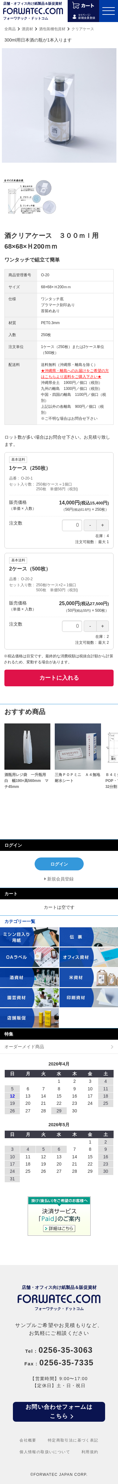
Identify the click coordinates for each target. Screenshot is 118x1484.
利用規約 (89, 1452)
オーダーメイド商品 (24, 1046)
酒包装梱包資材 (52, 29)
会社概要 (28, 1440)
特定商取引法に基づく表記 (73, 1440)
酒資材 (27, 29)
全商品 (10, 29)
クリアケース (82, 29)
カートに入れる (59, 678)
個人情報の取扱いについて (45, 1452)
